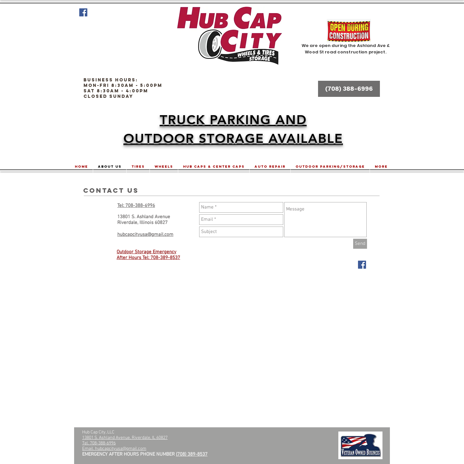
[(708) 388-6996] (349, 89)
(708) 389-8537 (192, 454)
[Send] (360, 244)
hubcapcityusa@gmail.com (120, 448)
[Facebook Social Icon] (83, 12)
